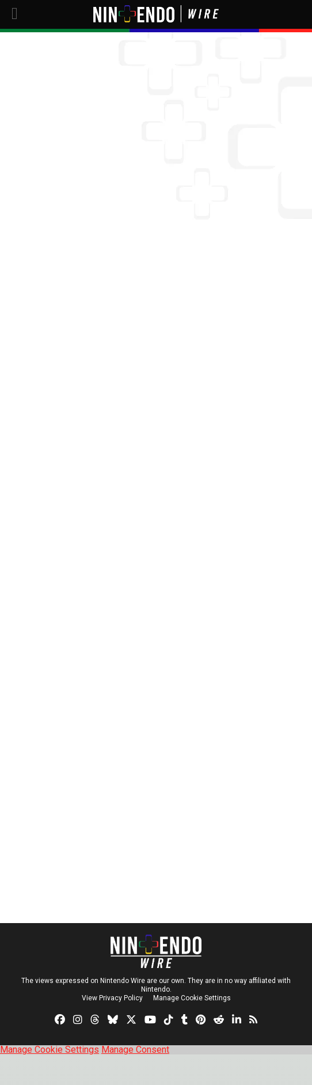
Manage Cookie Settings (192, 998)
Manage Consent (135, 1049)
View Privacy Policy (112, 998)
